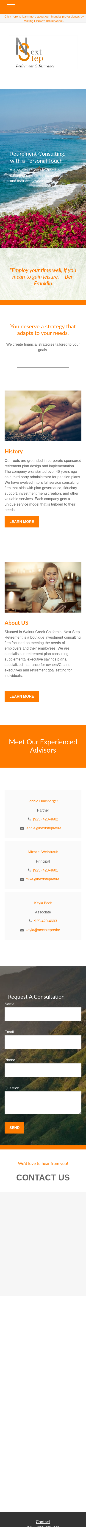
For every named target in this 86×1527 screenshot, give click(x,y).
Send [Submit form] (14, 1128)
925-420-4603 (45, 921)
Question (12, 1088)
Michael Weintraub (43, 851)
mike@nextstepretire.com (46, 879)
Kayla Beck (43, 902)
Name (9, 1004)
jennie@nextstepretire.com (46, 828)
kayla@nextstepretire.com (46, 930)
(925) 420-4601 (45, 870)
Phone (10, 1060)
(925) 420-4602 (45, 819)
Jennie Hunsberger (43, 801)
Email (9, 1032)
